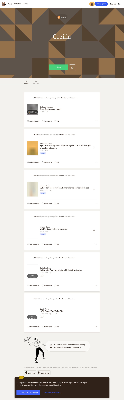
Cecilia (63, 98)
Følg (59, 67)
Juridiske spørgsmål (72, 367)
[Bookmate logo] (4, 4)
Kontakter (56, 367)
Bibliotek (38, 367)
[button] (72, 67)
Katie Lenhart (45, 267)
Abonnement (47, 367)
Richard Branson (46, 106)
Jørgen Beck (45, 185)
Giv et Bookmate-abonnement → (67, 347)
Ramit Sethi (44, 309)
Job (62, 367)
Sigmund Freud (46, 143)
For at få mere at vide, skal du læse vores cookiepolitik (38, 385)
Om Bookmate (29, 367)
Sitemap (94, 367)
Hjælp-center (84, 367)
